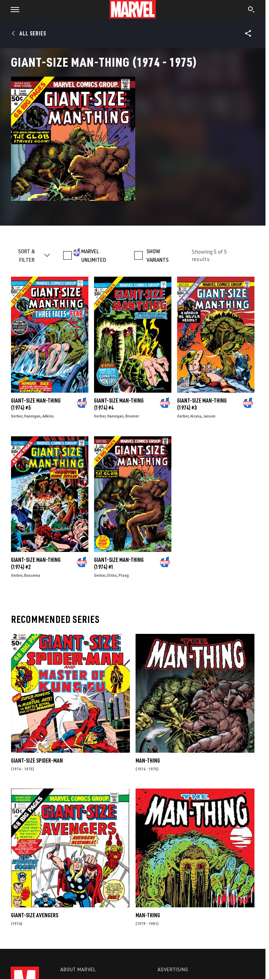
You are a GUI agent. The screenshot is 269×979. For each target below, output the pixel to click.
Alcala (195, 416)
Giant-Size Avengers (34, 915)
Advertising (173, 969)
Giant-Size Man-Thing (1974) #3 (202, 404)
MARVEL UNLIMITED (93, 255)
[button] (12, 9)
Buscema (32, 575)
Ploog (124, 575)
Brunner (132, 416)
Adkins (48, 416)
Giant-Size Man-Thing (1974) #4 (119, 404)
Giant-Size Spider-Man (37, 760)
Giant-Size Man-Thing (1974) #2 (36, 563)
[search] (251, 10)
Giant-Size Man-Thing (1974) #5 (36, 404)
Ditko (112, 575)
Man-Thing (148, 760)
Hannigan (32, 416)
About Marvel (78, 969)
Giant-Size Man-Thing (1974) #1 (119, 563)
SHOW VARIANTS (158, 255)
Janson (209, 416)
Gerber (16, 416)
